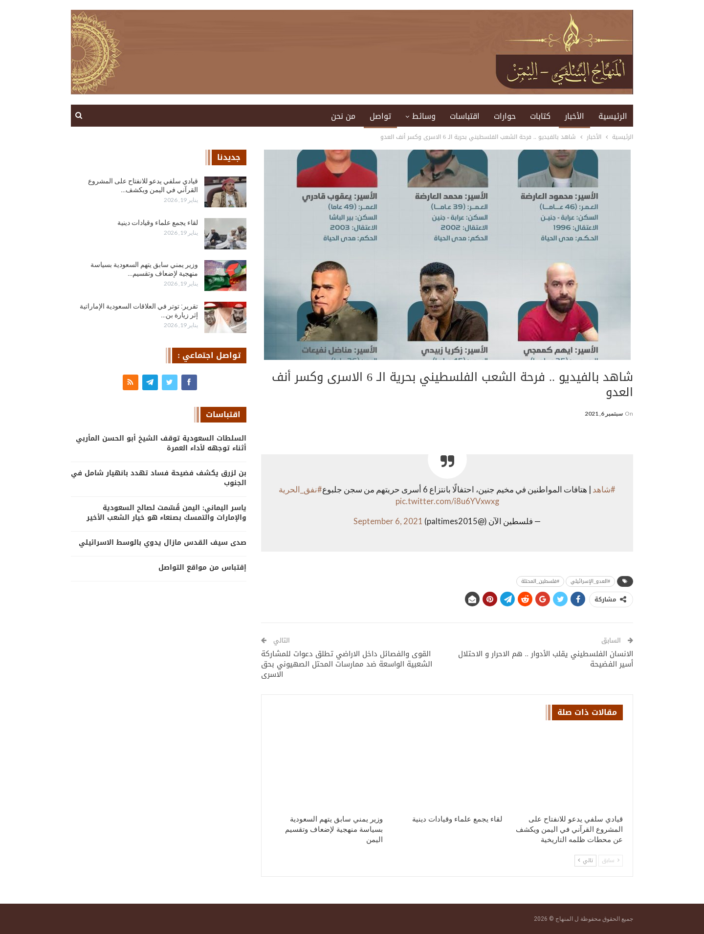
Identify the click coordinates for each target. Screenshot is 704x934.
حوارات (505, 116)
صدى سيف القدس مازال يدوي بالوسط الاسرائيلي (162, 542)
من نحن (343, 116)
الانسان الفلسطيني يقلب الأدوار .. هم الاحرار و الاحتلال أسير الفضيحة (546, 659)
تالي (585, 860)
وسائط (424, 116)
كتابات (540, 116)
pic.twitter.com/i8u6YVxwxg (447, 501)
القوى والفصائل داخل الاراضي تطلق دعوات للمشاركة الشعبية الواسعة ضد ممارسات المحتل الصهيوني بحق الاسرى (346, 664)
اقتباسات (465, 116)
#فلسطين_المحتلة (540, 581)
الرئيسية (612, 116)
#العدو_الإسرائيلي (590, 581)
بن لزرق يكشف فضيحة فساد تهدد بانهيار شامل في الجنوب (158, 478)
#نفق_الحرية (300, 489)
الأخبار (574, 116)
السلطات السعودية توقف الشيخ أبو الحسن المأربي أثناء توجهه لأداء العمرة (161, 443)
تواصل (380, 116)
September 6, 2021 (388, 521)
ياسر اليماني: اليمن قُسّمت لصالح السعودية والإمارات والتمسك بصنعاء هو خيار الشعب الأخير (166, 512)
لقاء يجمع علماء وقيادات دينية (157, 222)
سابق (610, 860)
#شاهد (604, 489)
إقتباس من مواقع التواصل (202, 567)
